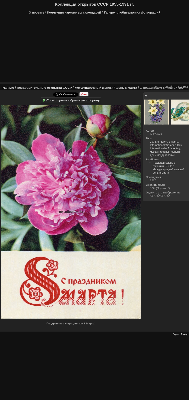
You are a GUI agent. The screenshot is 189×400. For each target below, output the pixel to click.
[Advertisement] (94, 49)
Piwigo (184, 334)
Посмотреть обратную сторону (71, 100)
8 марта (173, 141)
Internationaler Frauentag (165, 148)
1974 (153, 141)
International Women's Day (166, 145)
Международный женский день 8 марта (105, 87)
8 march (162, 141)
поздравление (166, 155)
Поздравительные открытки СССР (44, 87)
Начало (8, 87)
